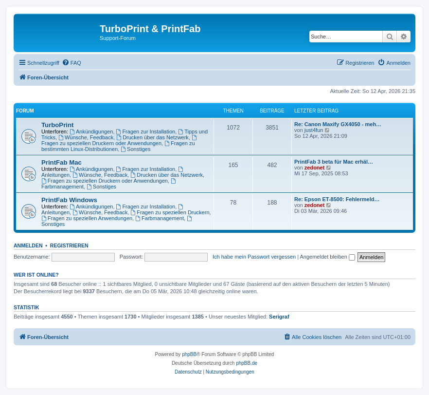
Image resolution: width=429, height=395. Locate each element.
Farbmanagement (159, 218)
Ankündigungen (91, 131)
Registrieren (69, 245)
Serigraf (279, 317)
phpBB (189, 354)
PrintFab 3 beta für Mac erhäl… (333, 162)
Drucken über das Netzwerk (152, 137)
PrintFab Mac (61, 162)
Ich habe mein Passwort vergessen (254, 257)
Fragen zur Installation (146, 131)
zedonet (314, 167)
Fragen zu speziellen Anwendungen (86, 218)
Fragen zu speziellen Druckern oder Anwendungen (119, 140)
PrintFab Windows (69, 200)
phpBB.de (246, 363)
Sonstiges (135, 149)
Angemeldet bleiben (327, 257)
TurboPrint (57, 125)
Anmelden (28, 245)
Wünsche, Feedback (85, 137)
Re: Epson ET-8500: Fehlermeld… (336, 199)
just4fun (313, 130)
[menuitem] (71, 63)
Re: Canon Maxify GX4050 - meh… (337, 124)
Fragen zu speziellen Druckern (169, 212)
